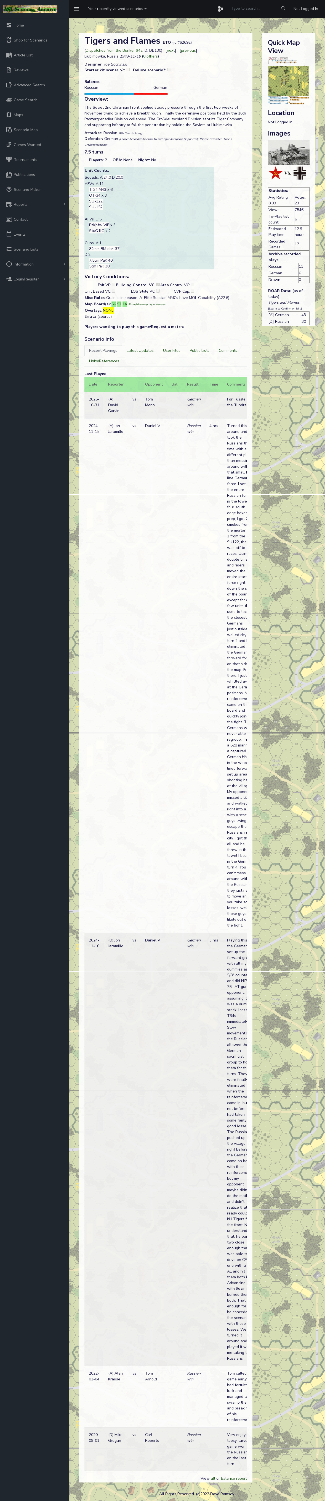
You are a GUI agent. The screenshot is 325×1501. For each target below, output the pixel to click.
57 (119, 304)
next (171, 50)
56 (113, 304)
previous (188, 50)
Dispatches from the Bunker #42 (114, 50)
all (213, 1478)
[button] (117, 9)
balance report (234, 1478)
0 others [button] (150, 56)
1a (124, 304)
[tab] (103, 350)
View (206, 1478)
